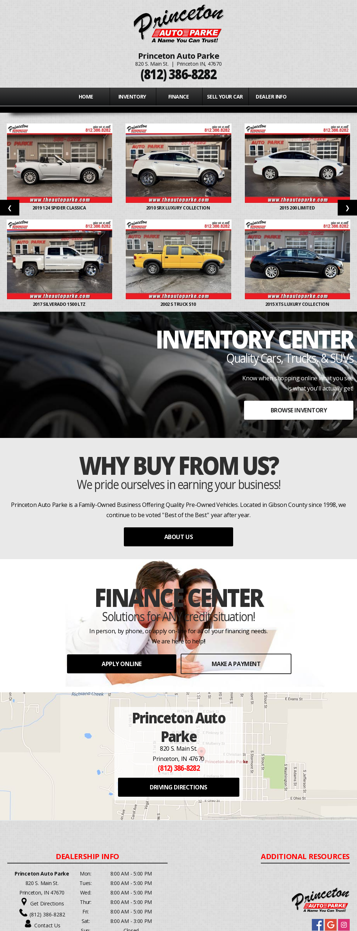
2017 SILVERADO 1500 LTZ (60, 304)
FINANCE (178, 96)
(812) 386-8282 (47, 914)
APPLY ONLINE (121, 664)
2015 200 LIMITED (297, 208)
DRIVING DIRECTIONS (178, 787)
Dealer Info (271, 96)
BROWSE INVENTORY (299, 410)
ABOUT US (178, 537)
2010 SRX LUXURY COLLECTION (178, 208)
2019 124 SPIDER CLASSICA (59, 208)
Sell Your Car (225, 96)
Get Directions (47, 903)
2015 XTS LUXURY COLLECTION (297, 304)
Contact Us (47, 925)
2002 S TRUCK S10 (178, 304)
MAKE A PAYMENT (236, 664)
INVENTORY (132, 96)
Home (86, 96)
